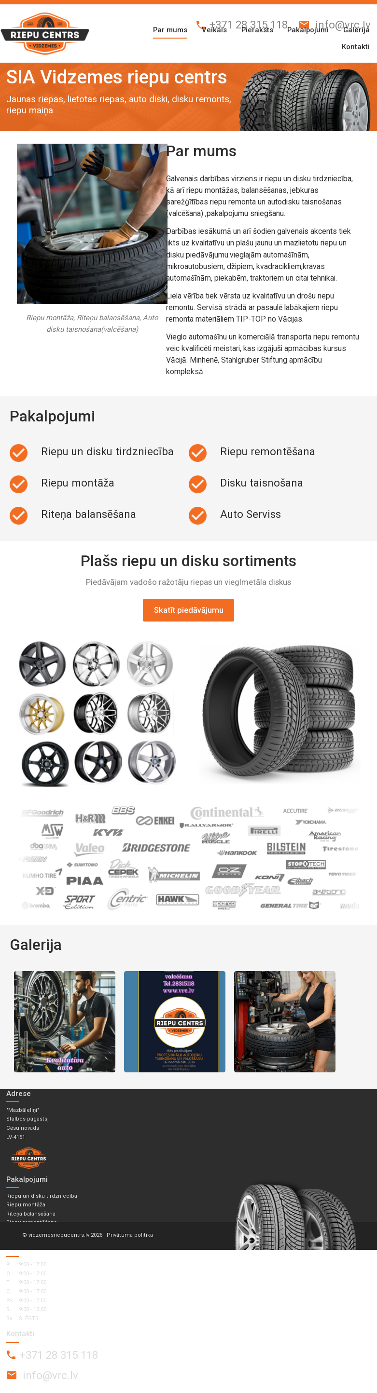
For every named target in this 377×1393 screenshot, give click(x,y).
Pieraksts (257, 30)
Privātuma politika (130, 1235)
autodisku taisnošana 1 (64, 1021)
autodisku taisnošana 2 (174, 1021)
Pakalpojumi (308, 30)
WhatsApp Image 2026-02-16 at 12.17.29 (284, 1021)
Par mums (170, 30)
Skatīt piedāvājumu (188, 610)
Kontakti (356, 46)
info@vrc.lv (343, 24)
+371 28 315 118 (248, 24)
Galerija (356, 30)
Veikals (214, 30)
